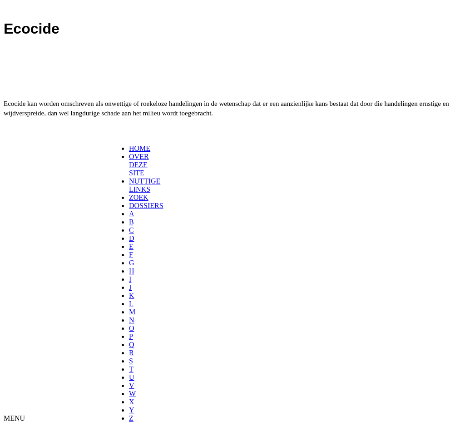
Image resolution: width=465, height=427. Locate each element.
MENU (14, 418)
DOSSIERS (146, 205)
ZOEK (138, 197)
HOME (139, 148)
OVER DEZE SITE (139, 165)
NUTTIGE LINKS (144, 185)
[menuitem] (132, 148)
